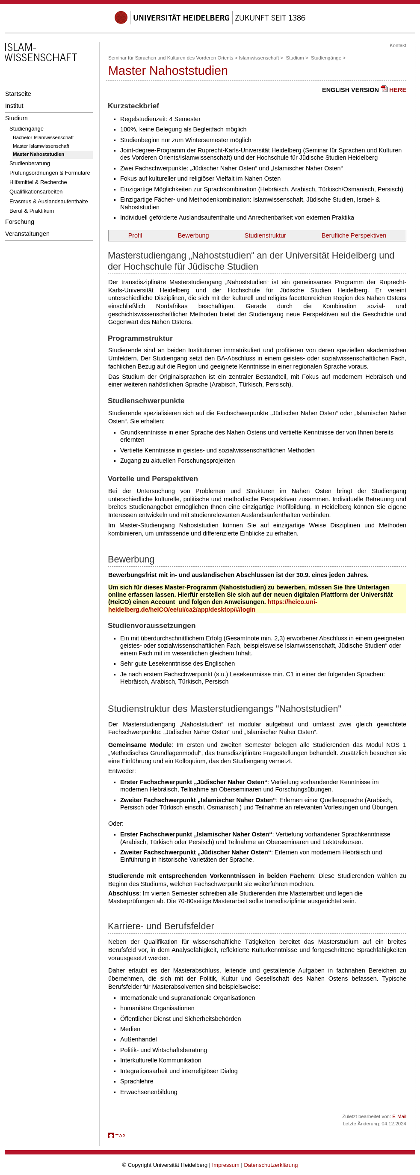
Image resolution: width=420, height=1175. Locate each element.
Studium (16, 118)
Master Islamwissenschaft (41, 146)
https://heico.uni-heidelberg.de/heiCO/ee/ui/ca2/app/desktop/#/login (212, 605)
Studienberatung (29, 163)
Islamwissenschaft (259, 57)
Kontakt (398, 45)
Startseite (18, 93)
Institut (14, 105)
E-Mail (399, 1116)
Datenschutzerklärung (271, 1165)
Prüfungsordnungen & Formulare (49, 173)
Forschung (19, 221)
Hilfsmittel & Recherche (38, 182)
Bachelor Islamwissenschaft (43, 137)
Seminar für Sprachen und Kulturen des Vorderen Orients (171, 57)
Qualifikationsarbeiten (36, 191)
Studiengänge (26, 128)
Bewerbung (193, 235)
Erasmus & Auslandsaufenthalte (48, 201)
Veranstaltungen (27, 233)
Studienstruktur (265, 235)
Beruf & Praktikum (31, 211)
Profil (135, 235)
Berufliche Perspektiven (354, 235)
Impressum (226, 1165)
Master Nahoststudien (38, 154)
